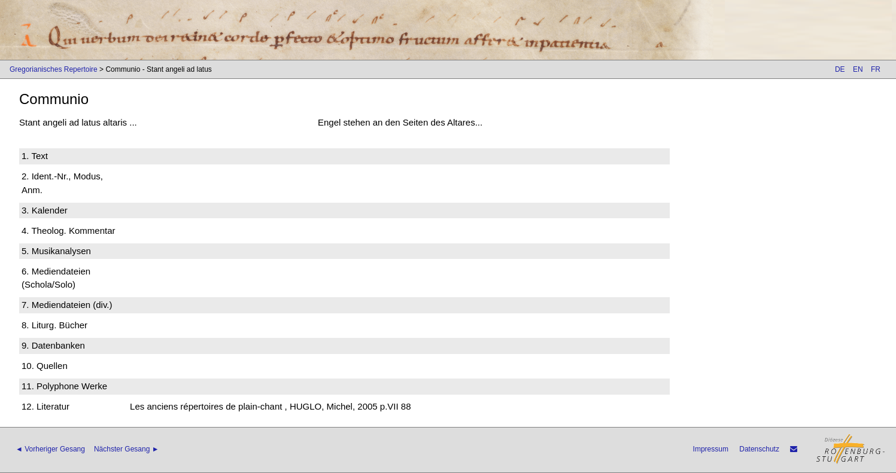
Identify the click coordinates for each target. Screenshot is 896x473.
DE (840, 69)
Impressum (710, 449)
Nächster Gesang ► (126, 449)
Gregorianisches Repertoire (54, 69)
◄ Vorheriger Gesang (50, 449)
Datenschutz (759, 449)
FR (875, 69)
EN (858, 69)
